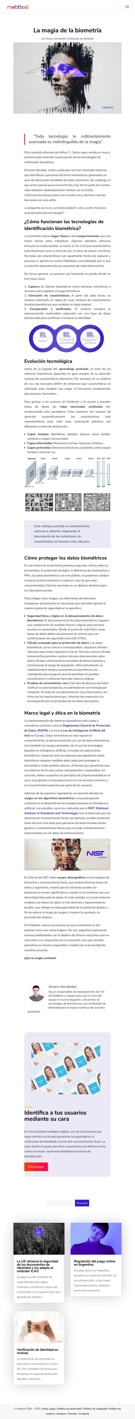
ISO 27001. (79, 638)
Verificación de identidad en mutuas (37, 1351)
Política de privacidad (69, 1408)
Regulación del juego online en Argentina (94, 1263)
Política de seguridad (95, 1408)
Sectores (61, 1413)
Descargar (36, 1166)
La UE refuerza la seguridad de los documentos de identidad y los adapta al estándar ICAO (37, 1266)
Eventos (72, 1413)
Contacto (84, 1413)
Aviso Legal (48, 1408)
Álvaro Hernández (55, 38)
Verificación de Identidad (80, 38)
